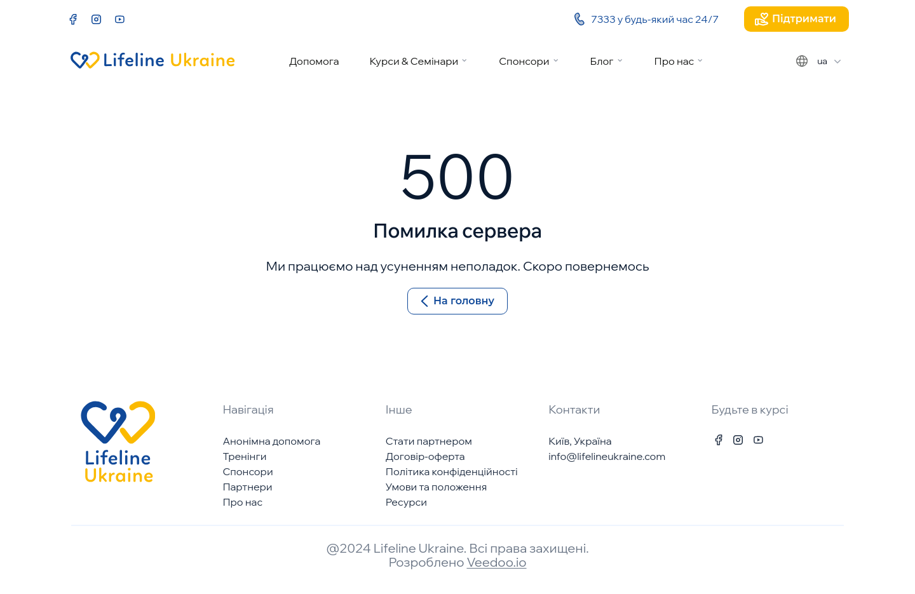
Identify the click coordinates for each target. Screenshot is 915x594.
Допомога (314, 61)
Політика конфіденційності (452, 471)
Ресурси (406, 502)
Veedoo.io (496, 562)
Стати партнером (429, 441)
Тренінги (244, 456)
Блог (602, 61)
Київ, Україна (579, 441)
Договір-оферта (425, 456)
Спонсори (524, 61)
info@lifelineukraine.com (606, 456)
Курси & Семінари (413, 61)
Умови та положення (436, 486)
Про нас (674, 61)
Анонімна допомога (271, 441)
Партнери (247, 486)
